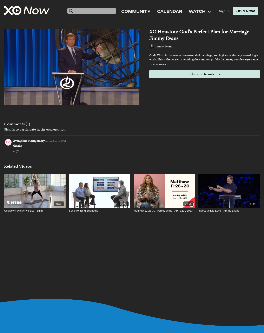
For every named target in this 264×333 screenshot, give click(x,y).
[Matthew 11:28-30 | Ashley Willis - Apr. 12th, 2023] (164, 211)
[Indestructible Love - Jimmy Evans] (229, 211)
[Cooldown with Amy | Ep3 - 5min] (35, 211)
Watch (200, 11)
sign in (9, 129)
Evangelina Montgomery (29, 141)
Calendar (169, 11)
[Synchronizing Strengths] (99, 211)
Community (136, 11)
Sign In (224, 11)
